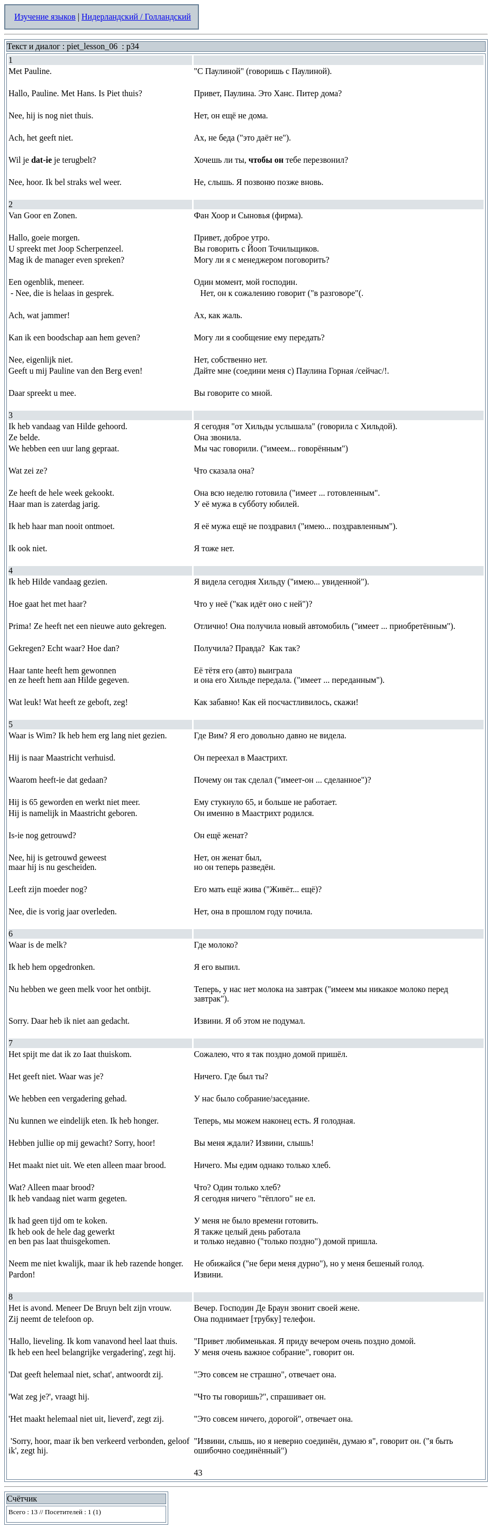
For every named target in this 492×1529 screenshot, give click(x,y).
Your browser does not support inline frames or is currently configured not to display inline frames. (86, 1514)
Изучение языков (45, 16)
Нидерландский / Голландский (136, 16)
